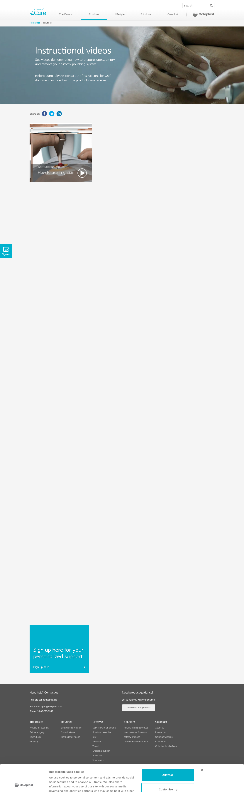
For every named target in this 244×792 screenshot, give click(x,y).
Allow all (168, 749)
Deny (168, 778)
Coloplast (172, 14)
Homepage (35, 23)
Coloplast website (164, 737)
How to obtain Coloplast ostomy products (135, 734)
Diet (94, 737)
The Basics (65, 14)
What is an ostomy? (39, 727)
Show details (57, 784)
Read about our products (138, 708)
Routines (94, 14)
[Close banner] (220, 744)
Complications (68, 732)
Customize (168, 764)
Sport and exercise (101, 732)
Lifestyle (120, 14)
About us (159, 727)
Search (211, 5)
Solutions (145, 14)
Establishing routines (71, 727)
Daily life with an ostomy (104, 727)
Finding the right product (136, 727)
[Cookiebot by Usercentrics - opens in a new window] (24, 785)
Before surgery (37, 732)
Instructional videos (70, 737)
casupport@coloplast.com (49, 706)
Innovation (160, 732)
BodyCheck (35, 737)
